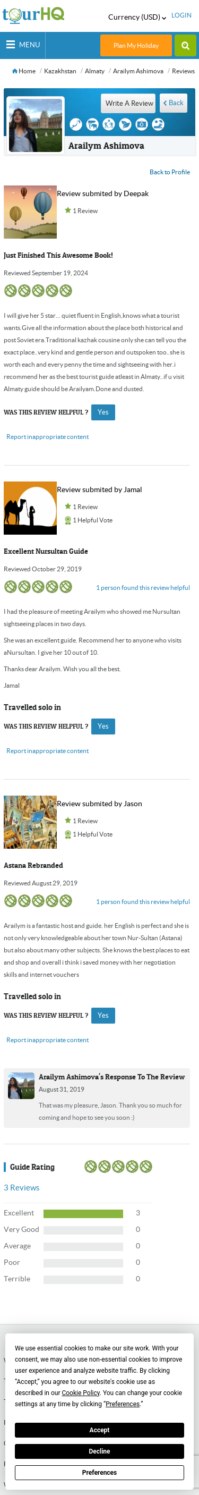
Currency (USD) (137, 17)
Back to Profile (170, 171)
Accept (100, 1430)
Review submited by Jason (99, 803)
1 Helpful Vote (93, 520)
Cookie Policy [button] (80, 1393)
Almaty (95, 70)
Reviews (183, 70)
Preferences (99, 1472)
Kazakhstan (60, 70)
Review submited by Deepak (103, 193)
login (181, 15)
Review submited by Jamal (99, 489)
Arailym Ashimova (138, 70)
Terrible (17, 1278)
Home (24, 70)
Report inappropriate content (47, 436)
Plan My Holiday (136, 45)
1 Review (85, 210)
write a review (129, 103)
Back (176, 103)
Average (17, 1245)
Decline (99, 1451)
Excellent (19, 1213)
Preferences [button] (123, 1404)
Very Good (21, 1229)
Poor (12, 1262)
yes (103, 412)
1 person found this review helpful (143, 587)
